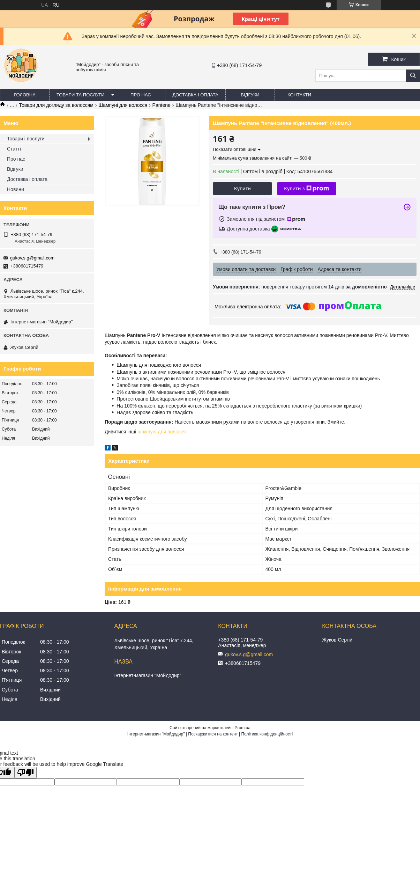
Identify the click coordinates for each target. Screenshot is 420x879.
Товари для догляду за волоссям (56, 105)
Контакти (299, 94)
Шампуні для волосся (122, 105)
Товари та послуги (80, 94)
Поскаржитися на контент (213, 734)
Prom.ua (242, 727)
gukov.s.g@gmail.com (32, 258)
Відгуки (250, 94)
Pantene (161, 105)
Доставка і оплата (195, 94)
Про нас (140, 94)
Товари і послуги (25, 138)
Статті (14, 149)
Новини (15, 189)
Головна (25, 94)
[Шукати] (413, 75)
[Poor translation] (25, 772)
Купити (242, 188)
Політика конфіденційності (267, 734)
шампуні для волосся (161, 431)
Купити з (306, 188)
